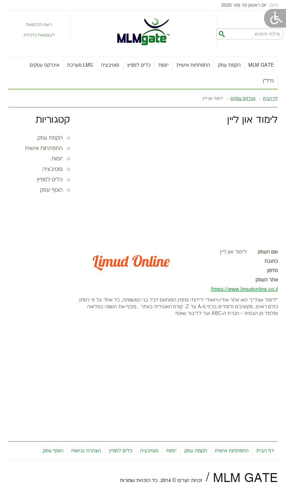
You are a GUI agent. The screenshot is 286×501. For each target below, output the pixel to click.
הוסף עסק (51, 190)
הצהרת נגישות (86, 451)
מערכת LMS (80, 65)
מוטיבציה (110, 65)
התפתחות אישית (193, 65)
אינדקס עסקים (44, 65)
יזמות (163, 65)
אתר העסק (266, 280)
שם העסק (268, 252)
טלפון (272, 271)
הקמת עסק (229, 65)
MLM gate (261, 65)
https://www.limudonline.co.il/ (244, 289)
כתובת (271, 261)
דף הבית (270, 98)
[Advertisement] (177, 185)
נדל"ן (268, 81)
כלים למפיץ (138, 65)
